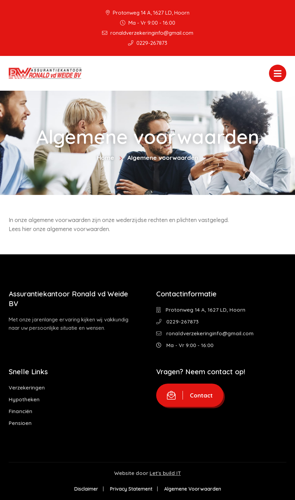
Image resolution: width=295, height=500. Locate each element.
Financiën (20, 411)
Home (105, 157)
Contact (190, 395)
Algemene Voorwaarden (192, 489)
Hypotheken (24, 399)
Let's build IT (165, 473)
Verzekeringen (27, 387)
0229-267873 (147, 43)
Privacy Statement (131, 489)
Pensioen (20, 423)
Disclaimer (86, 489)
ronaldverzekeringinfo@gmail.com (147, 33)
